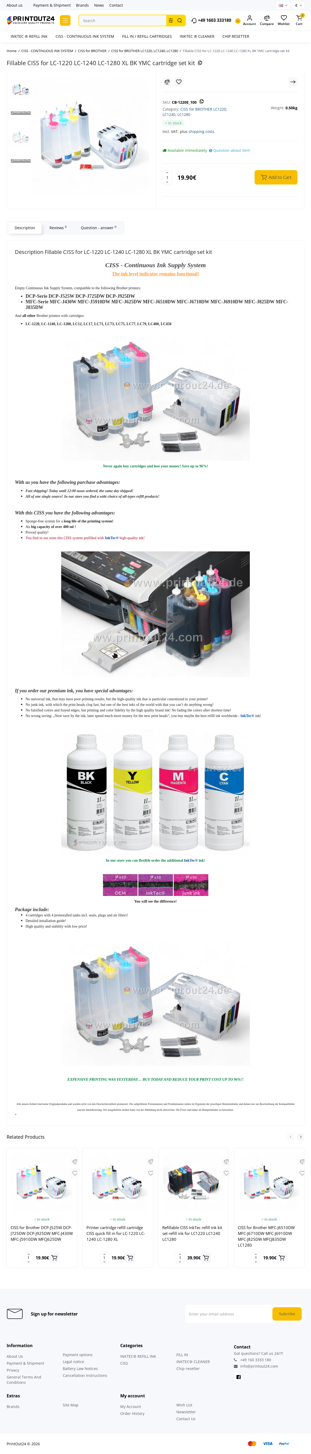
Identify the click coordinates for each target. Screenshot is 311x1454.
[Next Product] (292, 81)
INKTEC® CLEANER (193, 1361)
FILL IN (182, 1354)
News (99, 5)
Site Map (70, 1404)
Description (24, 227)
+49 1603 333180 (211, 21)
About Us (15, 1356)
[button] (290, 1137)
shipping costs (201, 131)
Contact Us (186, 1418)
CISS (124, 1363)
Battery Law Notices (80, 1368)
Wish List (184, 1404)
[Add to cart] (54, 1257)
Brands (82, 5)
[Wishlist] (178, 81)
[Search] (179, 20)
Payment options (78, 1354)
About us (15, 5)
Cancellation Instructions (85, 1375)
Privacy (13, 1370)
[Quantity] (167, 177)
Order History (132, 1413)
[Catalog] (65, 20)
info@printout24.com (256, 1366)
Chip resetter (188, 1368)
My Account (130, 1406)
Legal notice (73, 1361)
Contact (116, 5)
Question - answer (98, 227)
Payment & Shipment (52, 5)
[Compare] (167, 81)
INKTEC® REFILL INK (138, 1356)
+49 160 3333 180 (252, 1359)
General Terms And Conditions (24, 1380)
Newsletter (186, 1411)
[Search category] (171, 20)
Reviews (57, 227)
